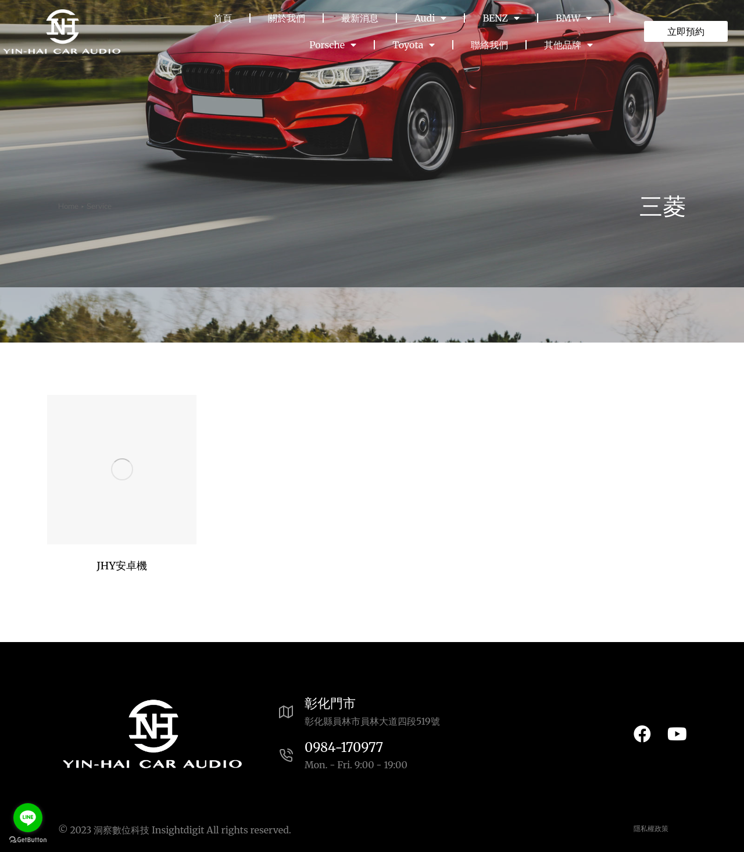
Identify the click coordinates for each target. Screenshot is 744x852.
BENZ (500, 18)
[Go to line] (27, 817)
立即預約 (685, 31)
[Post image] (121, 469)
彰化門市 (330, 703)
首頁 (222, 18)
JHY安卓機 (121, 565)
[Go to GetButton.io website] (27, 840)
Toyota (413, 44)
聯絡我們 (489, 45)
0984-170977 (344, 747)
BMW (574, 18)
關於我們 (286, 18)
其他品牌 (568, 44)
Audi (430, 18)
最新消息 (359, 18)
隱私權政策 (651, 828)
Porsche (332, 44)
